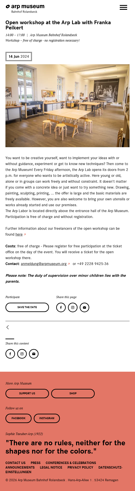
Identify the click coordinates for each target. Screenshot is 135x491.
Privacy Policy (80, 467)
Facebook (18, 418)
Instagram (46, 418)
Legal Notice (51, 467)
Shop (72, 393)
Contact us (15, 463)
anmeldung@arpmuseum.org (44, 264)
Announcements (20, 467)
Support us (27, 393)
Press (35, 463)
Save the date (27, 307)
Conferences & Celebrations (71, 463)
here (19, 234)
